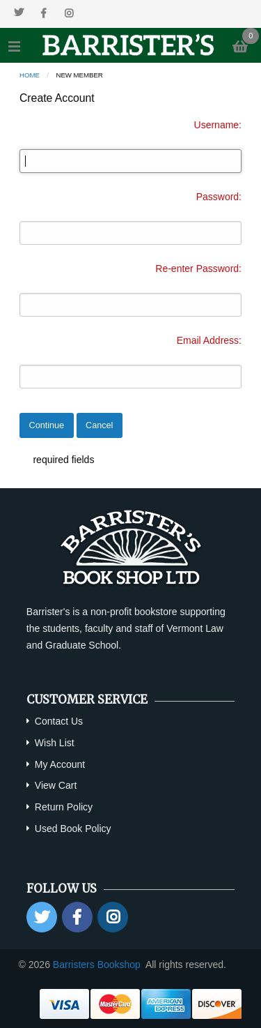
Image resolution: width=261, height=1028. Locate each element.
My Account (60, 764)
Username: (218, 124)
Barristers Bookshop (97, 964)
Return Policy (64, 806)
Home (29, 75)
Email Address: (209, 340)
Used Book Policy (73, 828)
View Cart (56, 785)
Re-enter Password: (198, 268)
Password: (219, 196)
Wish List (54, 742)
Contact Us (59, 721)
